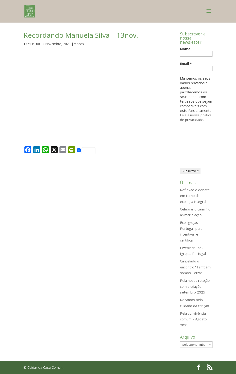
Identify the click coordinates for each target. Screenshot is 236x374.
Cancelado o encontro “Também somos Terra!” (195, 267)
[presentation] (199, 143)
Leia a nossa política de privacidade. (196, 117)
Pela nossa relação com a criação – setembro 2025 (195, 286)
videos (79, 44)
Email (186, 63)
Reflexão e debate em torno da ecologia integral (195, 195)
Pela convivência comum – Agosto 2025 (193, 319)
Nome (185, 48)
